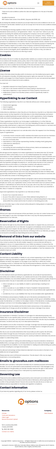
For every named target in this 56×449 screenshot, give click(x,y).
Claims (11, 432)
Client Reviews (49, 413)
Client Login (5, 417)
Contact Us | (5, 432)
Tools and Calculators (8, 415)
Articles (4, 413)
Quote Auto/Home (48, 3)
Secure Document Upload (10, 419)
